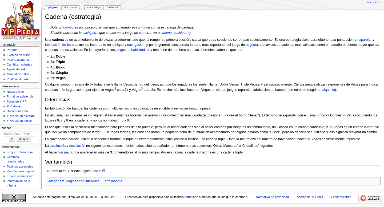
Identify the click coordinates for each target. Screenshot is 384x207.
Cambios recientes (19, 64)
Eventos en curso (18, 54)
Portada (12, 49)
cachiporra (90, 33)
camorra (145, 33)
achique (117, 45)
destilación (77, 146)
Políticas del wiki (18, 79)
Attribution (191, 196)
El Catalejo (14, 106)
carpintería (58, 146)
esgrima (252, 45)
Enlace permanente (20, 176)
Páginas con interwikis (82, 181)
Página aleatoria (18, 59)
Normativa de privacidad (272, 196)
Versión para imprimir (21, 171)
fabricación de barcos (61, 45)
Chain (97, 171)
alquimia (328, 90)
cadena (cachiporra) (176, 33)
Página (53, 7)
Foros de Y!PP (16, 101)
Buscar (6, 127)
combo (68, 27)
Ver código (94, 7)
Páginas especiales (20, 166)
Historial (112, 7)
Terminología (112, 181)
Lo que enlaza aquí (20, 152)
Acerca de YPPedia (310, 196)
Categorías (55, 181)
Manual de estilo (18, 74)
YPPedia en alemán (20, 115)
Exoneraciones (341, 196)
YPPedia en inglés (19, 120)
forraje (63, 152)
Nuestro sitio (15, 91)
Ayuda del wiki (16, 69)
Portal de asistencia (20, 96)
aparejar (365, 40)
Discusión (70, 7)
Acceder (372, 2)
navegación (136, 45)
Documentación (17, 111)
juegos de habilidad (130, 50)
